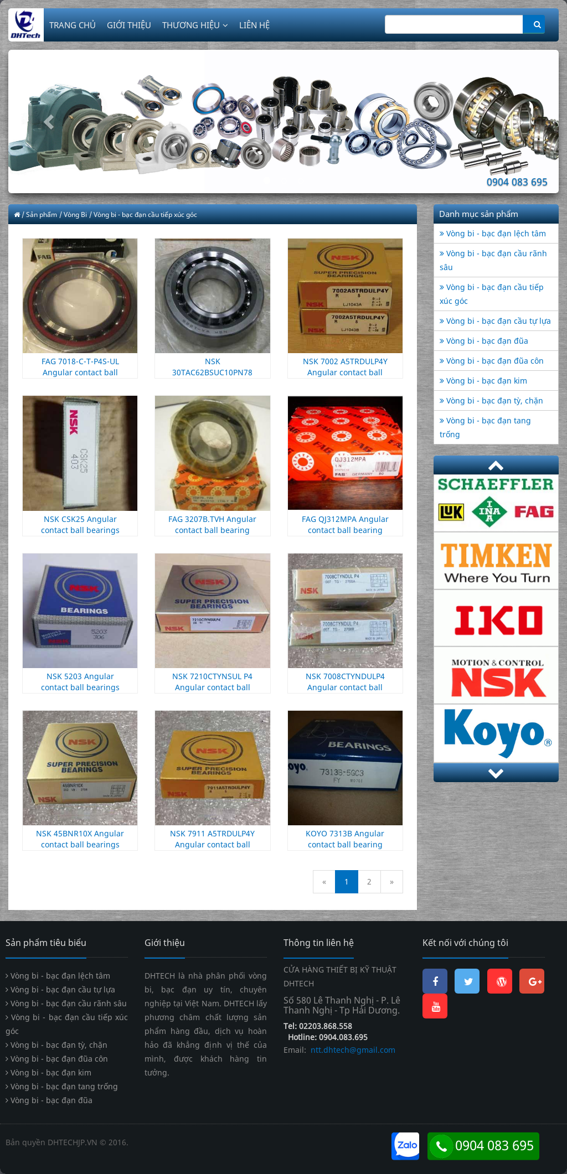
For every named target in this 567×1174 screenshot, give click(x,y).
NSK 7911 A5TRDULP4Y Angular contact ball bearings (212, 844)
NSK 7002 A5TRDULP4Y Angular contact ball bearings (345, 372)
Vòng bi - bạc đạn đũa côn (492, 360)
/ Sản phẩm (39, 214)
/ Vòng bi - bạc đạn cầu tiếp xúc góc (143, 214)
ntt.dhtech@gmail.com (351, 1049)
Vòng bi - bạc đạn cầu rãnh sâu (66, 1003)
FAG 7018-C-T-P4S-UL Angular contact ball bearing (80, 372)
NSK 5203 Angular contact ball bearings (80, 681)
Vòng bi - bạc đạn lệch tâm (493, 233)
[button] (49, 121)
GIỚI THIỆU (129, 24)
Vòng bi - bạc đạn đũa (484, 340)
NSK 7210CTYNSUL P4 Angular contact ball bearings (212, 687)
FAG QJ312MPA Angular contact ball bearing (345, 524)
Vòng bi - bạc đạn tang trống (62, 1086)
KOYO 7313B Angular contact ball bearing (345, 839)
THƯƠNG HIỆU (195, 24)
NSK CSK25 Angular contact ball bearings (80, 524)
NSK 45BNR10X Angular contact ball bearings (80, 839)
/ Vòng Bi (73, 214)
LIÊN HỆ (254, 24)
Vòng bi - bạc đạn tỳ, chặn (491, 400)
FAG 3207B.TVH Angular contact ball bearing (212, 524)
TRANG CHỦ (72, 24)
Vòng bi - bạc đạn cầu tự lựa (495, 321)
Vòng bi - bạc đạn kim (483, 380)
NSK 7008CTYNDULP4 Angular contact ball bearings (345, 687)
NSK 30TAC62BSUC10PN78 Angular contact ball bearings (212, 378)
